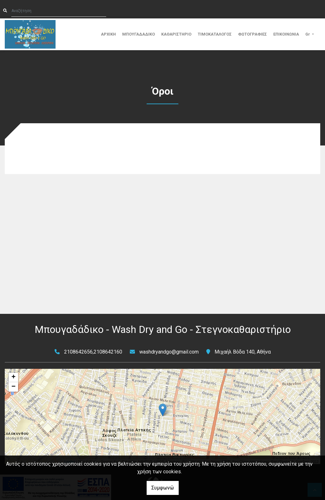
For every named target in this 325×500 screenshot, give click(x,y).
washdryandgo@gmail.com (169, 352)
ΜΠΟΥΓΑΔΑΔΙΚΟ (138, 34)
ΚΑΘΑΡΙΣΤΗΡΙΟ (176, 34)
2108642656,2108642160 (93, 352)
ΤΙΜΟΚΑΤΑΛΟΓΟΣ (215, 34)
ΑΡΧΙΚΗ (108, 34)
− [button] (13, 387)
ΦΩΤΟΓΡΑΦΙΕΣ (252, 34)
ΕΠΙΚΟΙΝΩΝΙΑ (286, 34)
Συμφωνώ (162, 488)
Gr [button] (308, 34)
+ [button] (13, 377)
